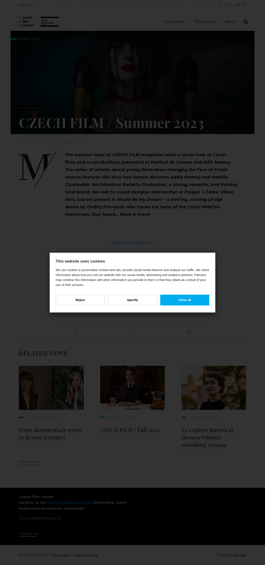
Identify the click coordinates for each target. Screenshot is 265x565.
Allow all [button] (184, 300)
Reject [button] (80, 300)
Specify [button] (132, 300)
